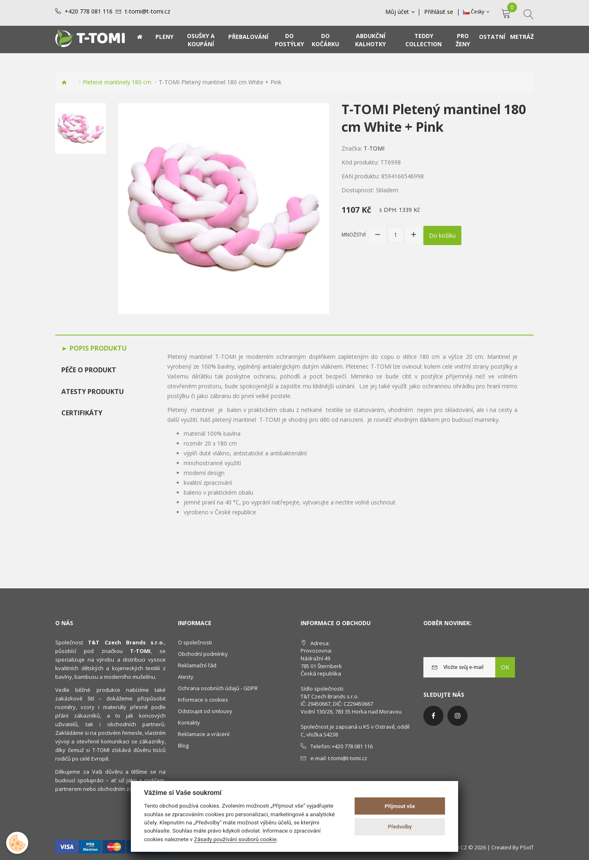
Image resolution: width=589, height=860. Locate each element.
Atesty (185, 676)
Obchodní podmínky (203, 653)
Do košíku (442, 235)
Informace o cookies (203, 699)
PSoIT (527, 847)
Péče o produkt (88, 369)
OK (505, 667)
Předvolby (400, 827)
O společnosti (195, 642)
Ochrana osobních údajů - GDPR (218, 688)
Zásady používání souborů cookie (235, 839)
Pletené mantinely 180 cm (117, 82)
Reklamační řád (197, 665)
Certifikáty (81, 412)
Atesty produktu (92, 391)
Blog (183, 745)
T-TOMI (374, 148)
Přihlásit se (439, 12)
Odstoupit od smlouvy (205, 711)
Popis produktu (97, 348)
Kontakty (189, 722)
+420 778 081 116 (88, 11)
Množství (354, 234)
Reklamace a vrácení (203, 734)
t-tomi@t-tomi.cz (147, 11)
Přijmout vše (400, 806)
